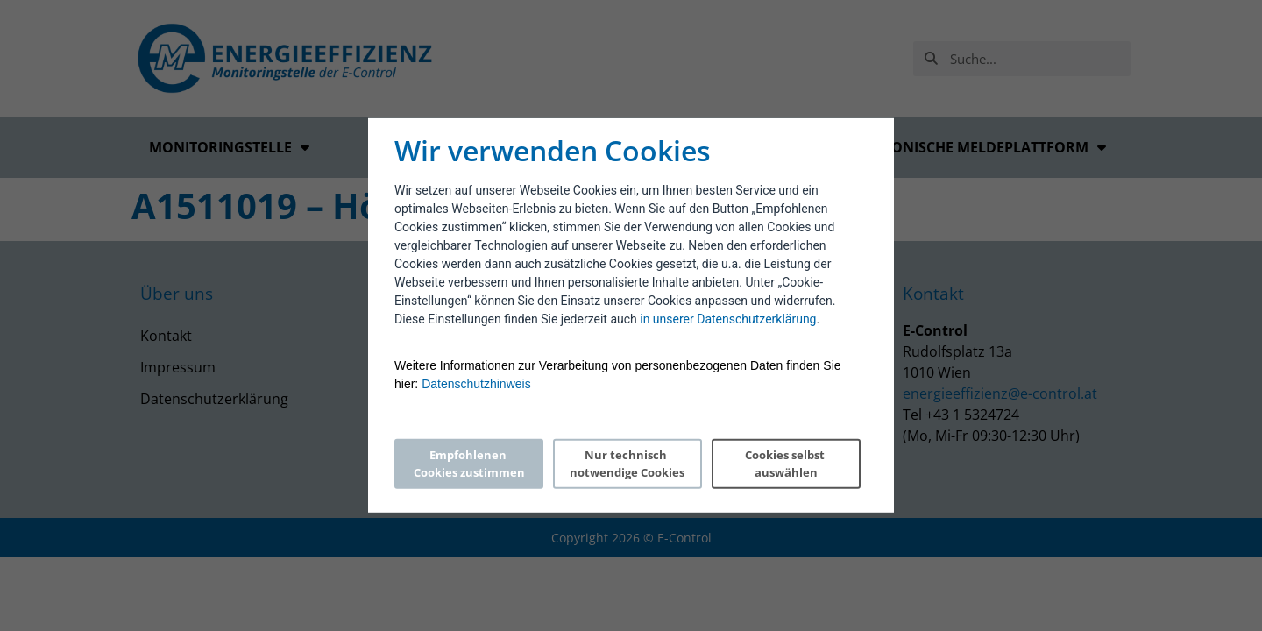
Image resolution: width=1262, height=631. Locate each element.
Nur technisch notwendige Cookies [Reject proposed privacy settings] (627, 463)
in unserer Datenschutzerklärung (728, 319)
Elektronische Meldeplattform (973, 147)
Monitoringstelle (229, 147)
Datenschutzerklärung (214, 398)
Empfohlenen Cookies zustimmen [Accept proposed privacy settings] (469, 463)
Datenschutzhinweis (476, 384)
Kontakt (166, 335)
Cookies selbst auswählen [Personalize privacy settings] (786, 463)
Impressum (178, 367)
